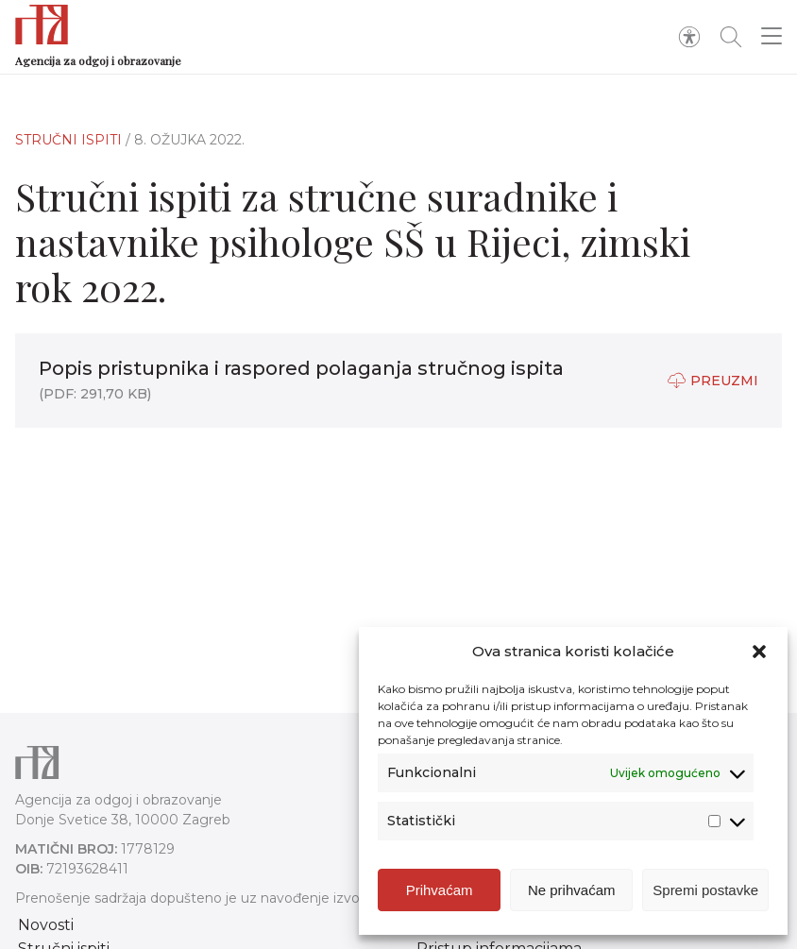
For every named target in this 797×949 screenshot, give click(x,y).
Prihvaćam (439, 890)
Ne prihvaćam (572, 890)
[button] (759, 651)
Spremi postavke (705, 890)
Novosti (46, 925)
